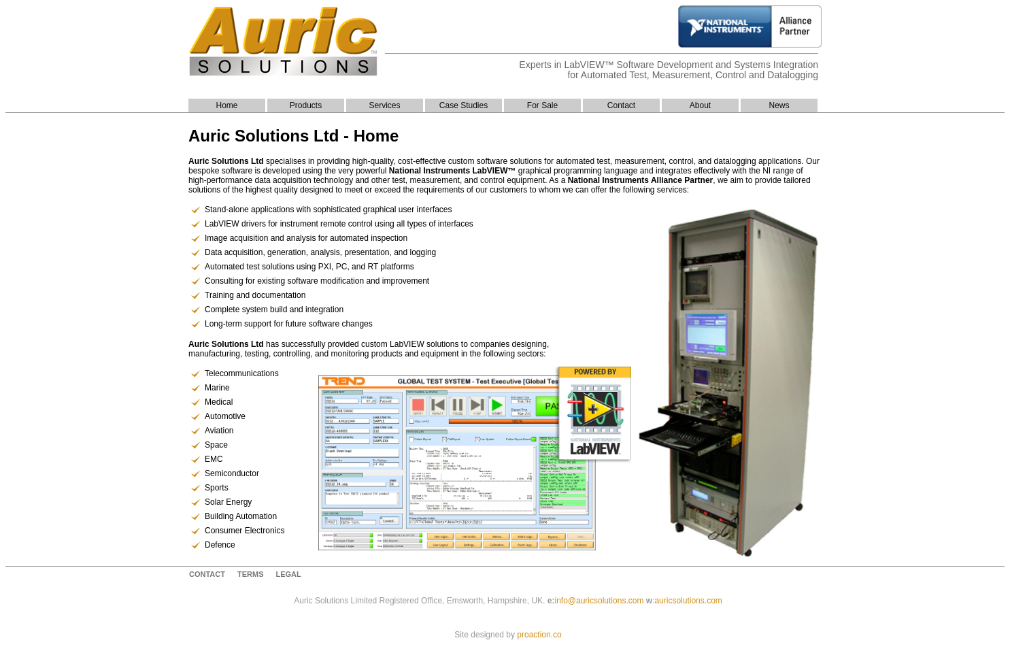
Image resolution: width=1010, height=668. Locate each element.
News (779, 105)
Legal (288, 574)
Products (306, 105)
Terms (250, 574)
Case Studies (463, 105)
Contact (621, 105)
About (700, 105)
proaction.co (539, 634)
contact (207, 574)
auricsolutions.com (688, 600)
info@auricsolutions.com (598, 600)
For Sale (542, 105)
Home (226, 105)
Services (384, 105)
